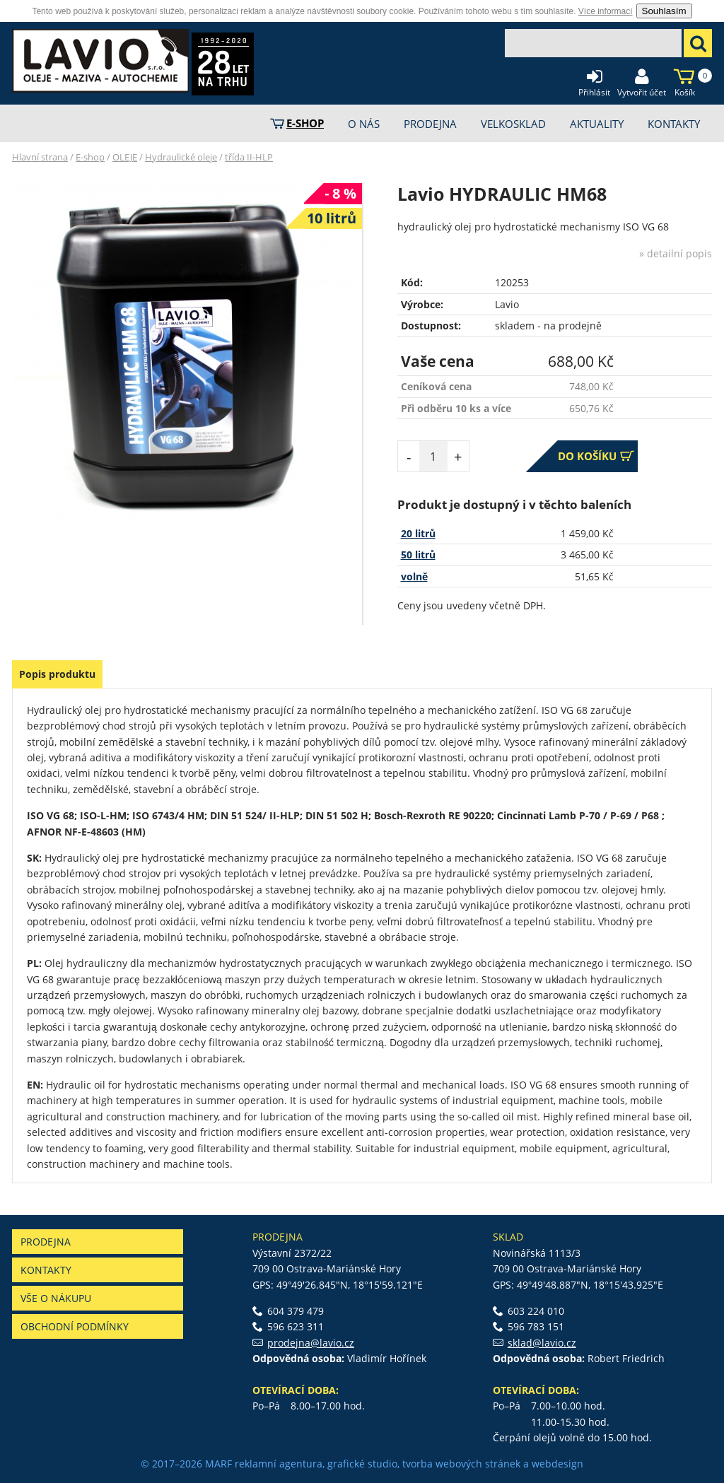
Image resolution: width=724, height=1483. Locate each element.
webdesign (557, 1463)
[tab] (57, 674)
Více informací (605, 11)
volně (414, 576)
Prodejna (46, 1241)
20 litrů (418, 533)
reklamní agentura (278, 1463)
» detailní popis (675, 253)
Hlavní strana (40, 157)
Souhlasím (664, 11)
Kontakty (46, 1270)
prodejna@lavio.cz (310, 1342)
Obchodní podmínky (75, 1326)
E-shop (90, 157)
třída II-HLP (249, 157)
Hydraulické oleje (181, 157)
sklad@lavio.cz (542, 1342)
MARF (218, 1463)
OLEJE (124, 157)
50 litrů (418, 554)
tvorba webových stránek (461, 1463)
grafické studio (362, 1463)
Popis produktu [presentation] (57, 674)
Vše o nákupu (56, 1298)
